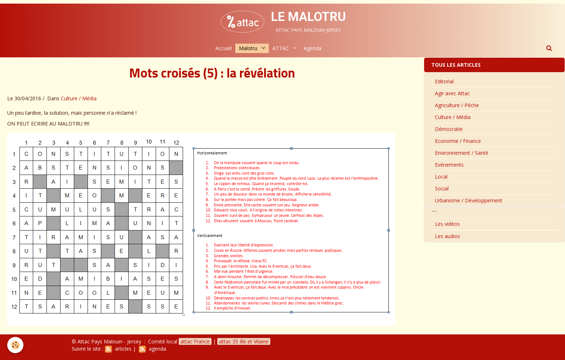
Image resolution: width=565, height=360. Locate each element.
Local (441, 176)
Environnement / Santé (461, 152)
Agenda (312, 48)
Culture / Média (79, 98)
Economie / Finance (458, 140)
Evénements (449, 164)
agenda (152, 348)
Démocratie (449, 129)
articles (118, 348)
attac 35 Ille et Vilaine (243, 341)
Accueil (223, 48)
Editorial (444, 81)
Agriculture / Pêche (457, 105)
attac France (195, 341)
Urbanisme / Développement (468, 200)
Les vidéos (447, 223)
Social (442, 188)
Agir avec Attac (452, 93)
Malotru (249, 48)
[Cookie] (15, 345)
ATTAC (281, 48)
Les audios (447, 236)
